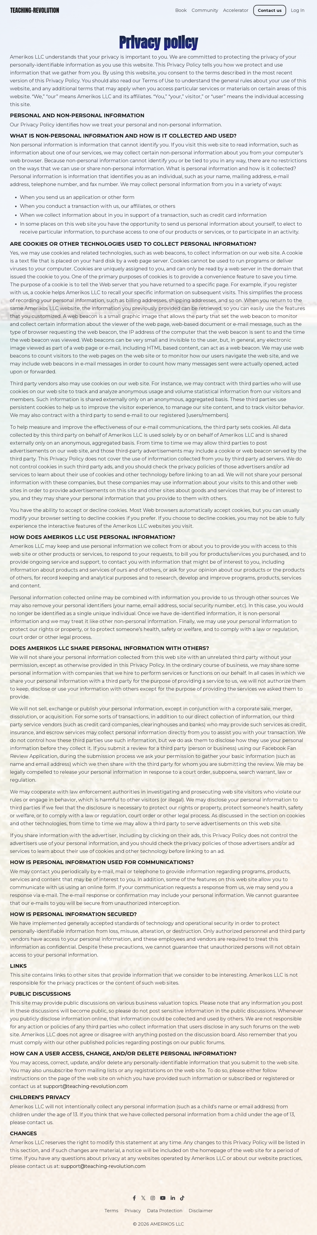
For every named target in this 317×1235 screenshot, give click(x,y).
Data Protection (165, 1210)
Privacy (133, 1210)
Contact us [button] (270, 10)
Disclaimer (201, 1210)
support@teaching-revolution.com (85, 1086)
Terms (111, 1210)
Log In (298, 10)
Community (205, 10)
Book (181, 10)
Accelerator (235, 10)
